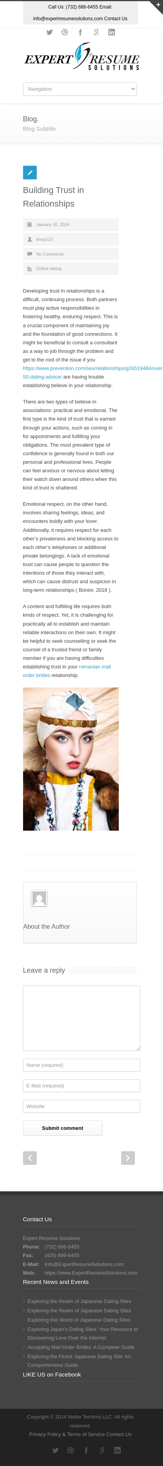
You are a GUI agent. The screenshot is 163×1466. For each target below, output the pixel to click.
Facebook (80, 32)
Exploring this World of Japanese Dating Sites (79, 1320)
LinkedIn (112, 32)
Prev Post (30, 1158)
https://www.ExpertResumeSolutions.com (91, 1273)
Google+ (96, 32)
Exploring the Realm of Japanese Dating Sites (79, 1301)
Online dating (49, 268)
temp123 (44, 239)
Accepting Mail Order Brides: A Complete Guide (81, 1347)
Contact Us (115, 18)
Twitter (49, 32)
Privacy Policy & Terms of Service (67, 1434)
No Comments (50, 254)
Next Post (128, 1158)
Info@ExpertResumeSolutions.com (84, 1264)
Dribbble (65, 32)
